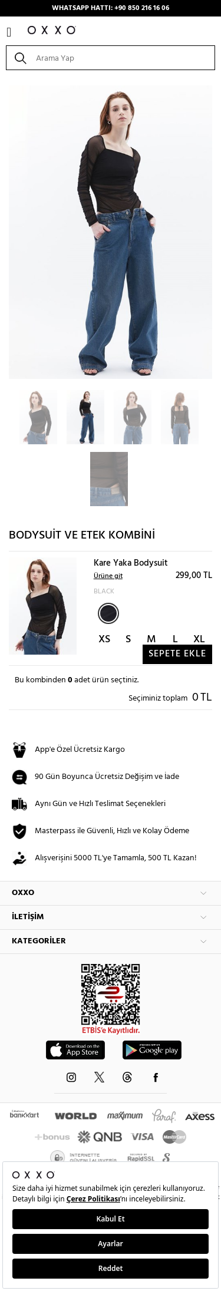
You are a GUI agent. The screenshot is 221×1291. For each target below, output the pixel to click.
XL (199, 639)
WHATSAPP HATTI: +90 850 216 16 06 (110, 8)
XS (104, 639)
